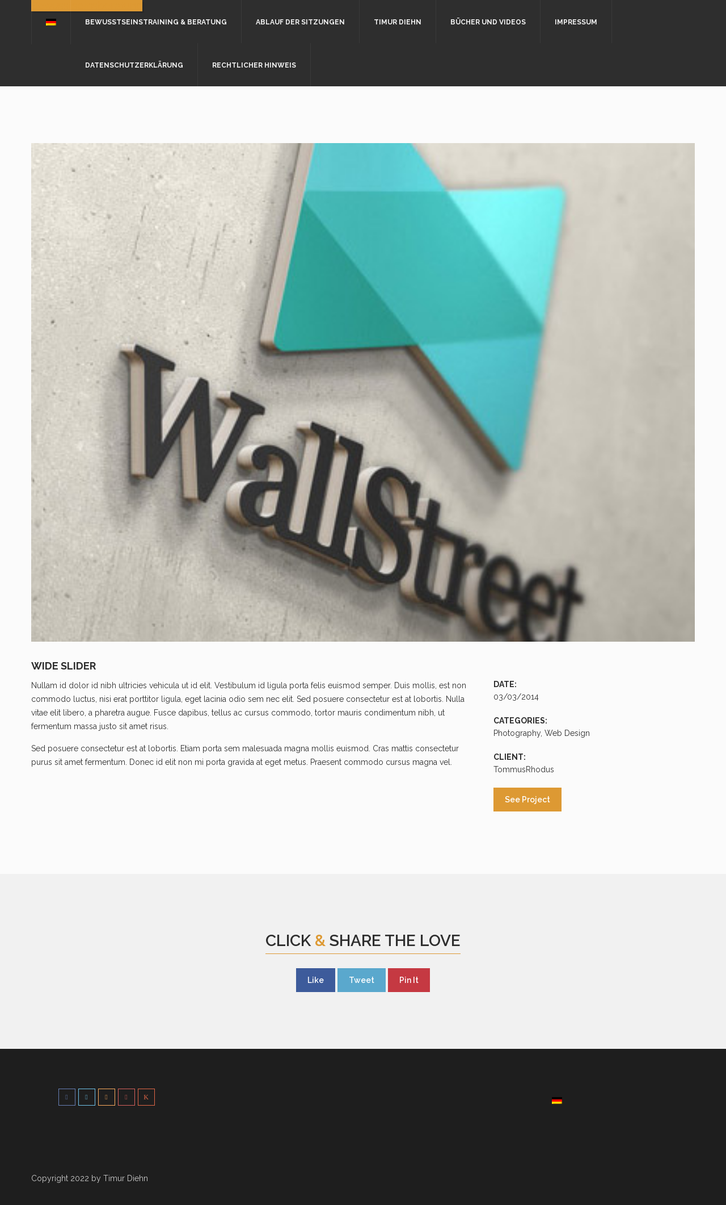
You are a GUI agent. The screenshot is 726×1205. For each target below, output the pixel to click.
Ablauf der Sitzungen (300, 22)
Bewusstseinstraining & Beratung (156, 22)
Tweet (361, 980)
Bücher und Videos (488, 22)
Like (315, 980)
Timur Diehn (397, 22)
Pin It (409, 980)
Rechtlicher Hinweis (254, 65)
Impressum (576, 22)
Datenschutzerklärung (134, 65)
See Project (527, 799)
